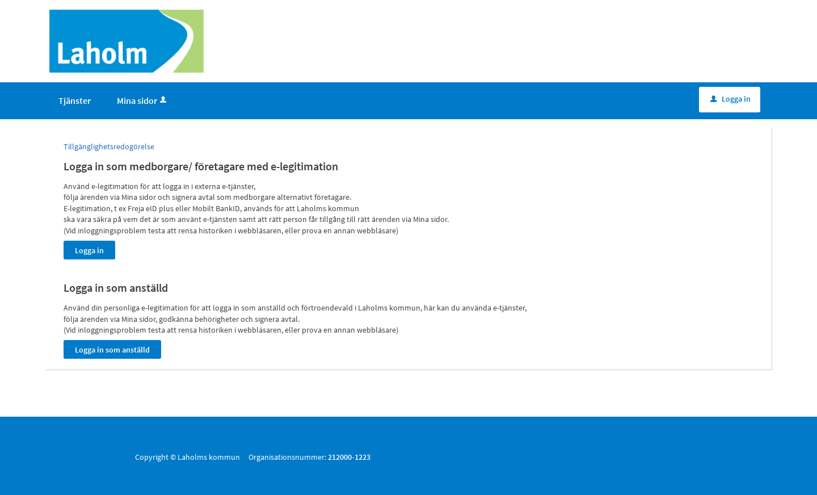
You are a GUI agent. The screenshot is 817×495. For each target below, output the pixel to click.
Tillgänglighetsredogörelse (109, 146)
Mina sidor (143, 100)
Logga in (730, 99)
